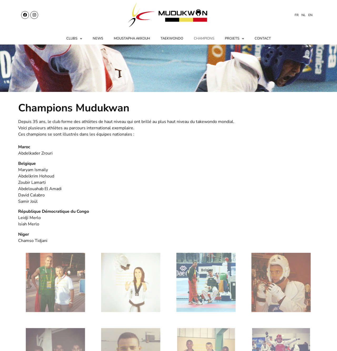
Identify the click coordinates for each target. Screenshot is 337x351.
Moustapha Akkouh (132, 38)
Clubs (74, 38)
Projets (234, 38)
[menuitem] (296, 15)
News (98, 38)
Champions (204, 38)
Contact (263, 38)
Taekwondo (172, 38)
